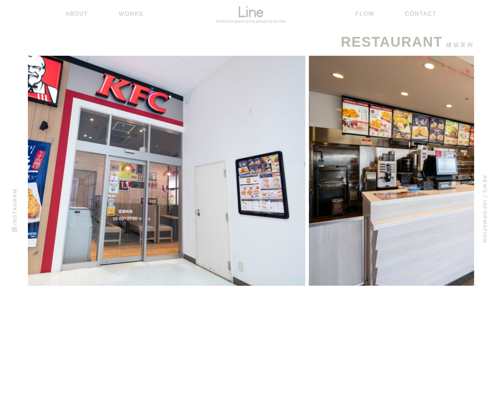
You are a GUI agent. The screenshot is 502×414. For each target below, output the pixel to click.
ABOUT (77, 14)
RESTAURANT (392, 41)
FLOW (365, 14)
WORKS (131, 14)
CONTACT (420, 14)
